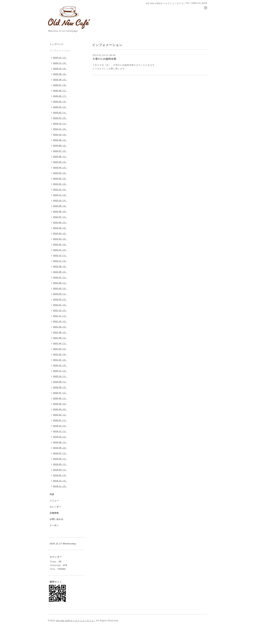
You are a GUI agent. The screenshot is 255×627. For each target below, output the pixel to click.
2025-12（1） (60, 58)
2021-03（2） (60, 349)
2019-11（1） (60, 431)
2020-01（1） (60, 420)
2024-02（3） (60, 178)
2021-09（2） (60, 327)
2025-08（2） (60, 80)
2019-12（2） (60, 426)
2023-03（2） (60, 239)
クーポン (54, 525)
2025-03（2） (60, 107)
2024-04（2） (60, 167)
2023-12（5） (60, 189)
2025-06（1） (60, 91)
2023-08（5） (60, 211)
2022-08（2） (60, 272)
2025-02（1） (60, 113)
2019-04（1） (60, 470)
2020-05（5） (60, 404)
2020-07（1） (60, 393)
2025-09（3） (60, 74)
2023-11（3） (60, 195)
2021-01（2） (60, 360)
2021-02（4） (60, 354)
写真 (52, 494)
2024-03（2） (60, 173)
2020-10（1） (60, 376)
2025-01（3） (60, 118)
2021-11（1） (60, 316)
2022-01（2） (60, 305)
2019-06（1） (60, 459)
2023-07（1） (60, 217)
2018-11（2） (60, 486)
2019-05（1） (60, 464)
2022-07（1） (60, 277)
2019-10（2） (60, 437)
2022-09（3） (60, 266)
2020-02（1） (60, 415)
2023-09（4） (60, 206)
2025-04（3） (60, 102)
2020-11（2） (60, 371)
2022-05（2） (60, 288)
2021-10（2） (60, 321)
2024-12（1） (60, 123)
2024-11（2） (60, 129)
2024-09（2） (60, 140)
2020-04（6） (60, 409)
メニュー (54, 500)
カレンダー (55, 507)
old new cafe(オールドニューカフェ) (75, 620)
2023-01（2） (60, 250)
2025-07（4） (60, 85)
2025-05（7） (60, 96)
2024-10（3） (60, 134)
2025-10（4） (60, 69)
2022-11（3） (60, 261)
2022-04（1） (60, 294)
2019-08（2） (60, 448)
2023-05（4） (60, 228)
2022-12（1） (60, 255)
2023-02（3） (60, 244)
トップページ (56, 44)
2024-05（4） (60, 162)
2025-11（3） (60, 63)
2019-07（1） (60, 453)
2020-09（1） (60, 382)
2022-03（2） (60, 299)
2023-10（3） (60, 200)
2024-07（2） (60, 151)
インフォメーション (60, 50)
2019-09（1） (60, 442)
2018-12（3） (60, 481)
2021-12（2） (60, 310)
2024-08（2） (60, 145)
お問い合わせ (56, 519)
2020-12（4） (60, 365)
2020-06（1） (60, 398)
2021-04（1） (60, 343)
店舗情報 (54, 513)
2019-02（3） (60, 475)
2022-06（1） (60, 283)
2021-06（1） (60, 338)
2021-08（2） (60, 332)
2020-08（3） (60, 387)
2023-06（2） (60, 222)
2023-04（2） (60, 233)
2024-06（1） (60, 156)
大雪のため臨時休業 (104, 58)
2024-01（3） (60, 184)
